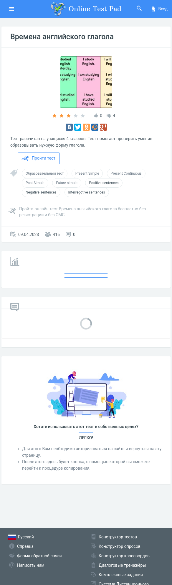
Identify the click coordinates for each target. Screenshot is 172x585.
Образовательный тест (45, 173)
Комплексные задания (121, 574)
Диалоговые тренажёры (122, 565)
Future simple (66, 183)
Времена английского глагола (62, 36)
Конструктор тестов (118, 537)
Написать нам (30, 565)
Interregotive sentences (86, 192)
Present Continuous (126, 173)
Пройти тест (38, 158)
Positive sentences (103, 183)
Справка (25, 546)
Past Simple (35, 183)
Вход (159, 9)
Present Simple (87, 173)
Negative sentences (41, 192)
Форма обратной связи (39, 555)
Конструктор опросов (119, 546)
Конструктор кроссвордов (124, 555)
